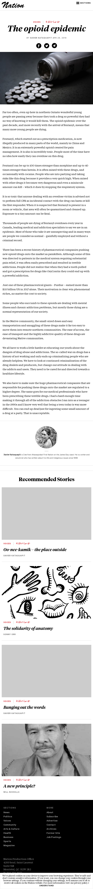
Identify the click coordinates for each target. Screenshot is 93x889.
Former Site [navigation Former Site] (53, 833)
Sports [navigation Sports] (7, 841)
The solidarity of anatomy (28, 628)
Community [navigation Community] (9, 825)
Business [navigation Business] (8, 837)
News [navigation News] (6, 812)
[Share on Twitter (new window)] (46, 45)
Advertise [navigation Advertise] (51, 821)
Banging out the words (24, 707)
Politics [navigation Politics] (7, 817)
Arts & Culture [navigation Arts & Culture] (11, 829)
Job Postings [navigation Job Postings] (53, 837)
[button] (83, 3)
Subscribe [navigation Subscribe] (52, 817)
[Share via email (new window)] (54, 45)
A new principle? (19, 786)
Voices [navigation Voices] (7, 821)
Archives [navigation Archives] (51, 829)
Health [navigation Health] (7, 833)
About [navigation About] (49, 812)
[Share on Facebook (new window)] (39, 45)
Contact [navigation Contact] (51, 825)
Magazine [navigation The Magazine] (9, 845)
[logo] (13, 7)
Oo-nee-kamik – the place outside (35, 549)
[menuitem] (24, 813)
